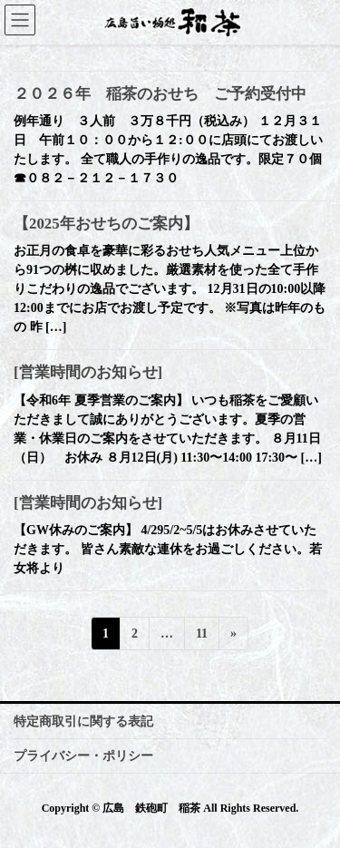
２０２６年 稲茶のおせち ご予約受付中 (160, 93)
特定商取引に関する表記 (83, 721)
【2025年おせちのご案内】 (106, 223)
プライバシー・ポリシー (83, 756)
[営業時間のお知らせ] (88, 372)
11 (201, 636)
